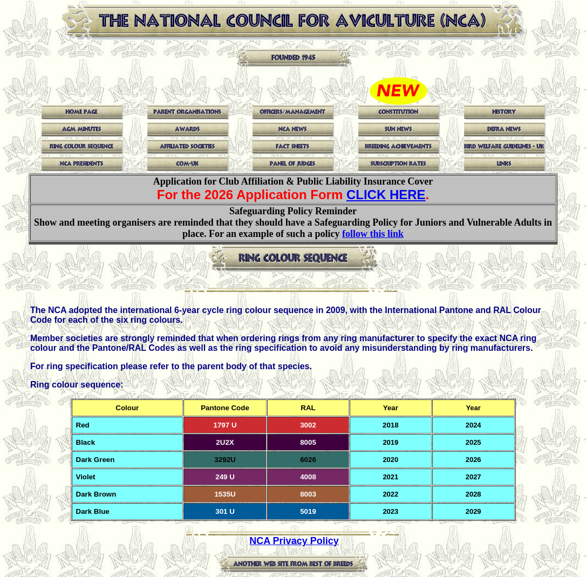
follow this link (373, 233)
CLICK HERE (386, 194)
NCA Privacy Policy (293, 540)
